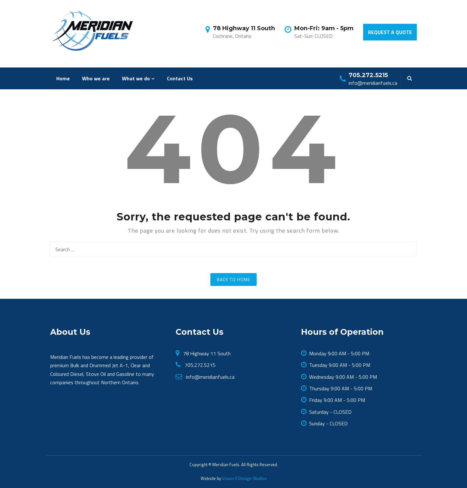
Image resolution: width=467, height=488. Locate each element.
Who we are (96, 78)
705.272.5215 (199, 365)
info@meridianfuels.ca (209, 377)
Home (63, 78)
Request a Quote (390, 32)
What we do (136, 78)
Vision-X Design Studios (244, 478)
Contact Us (180, 78)
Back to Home (233, 279)
